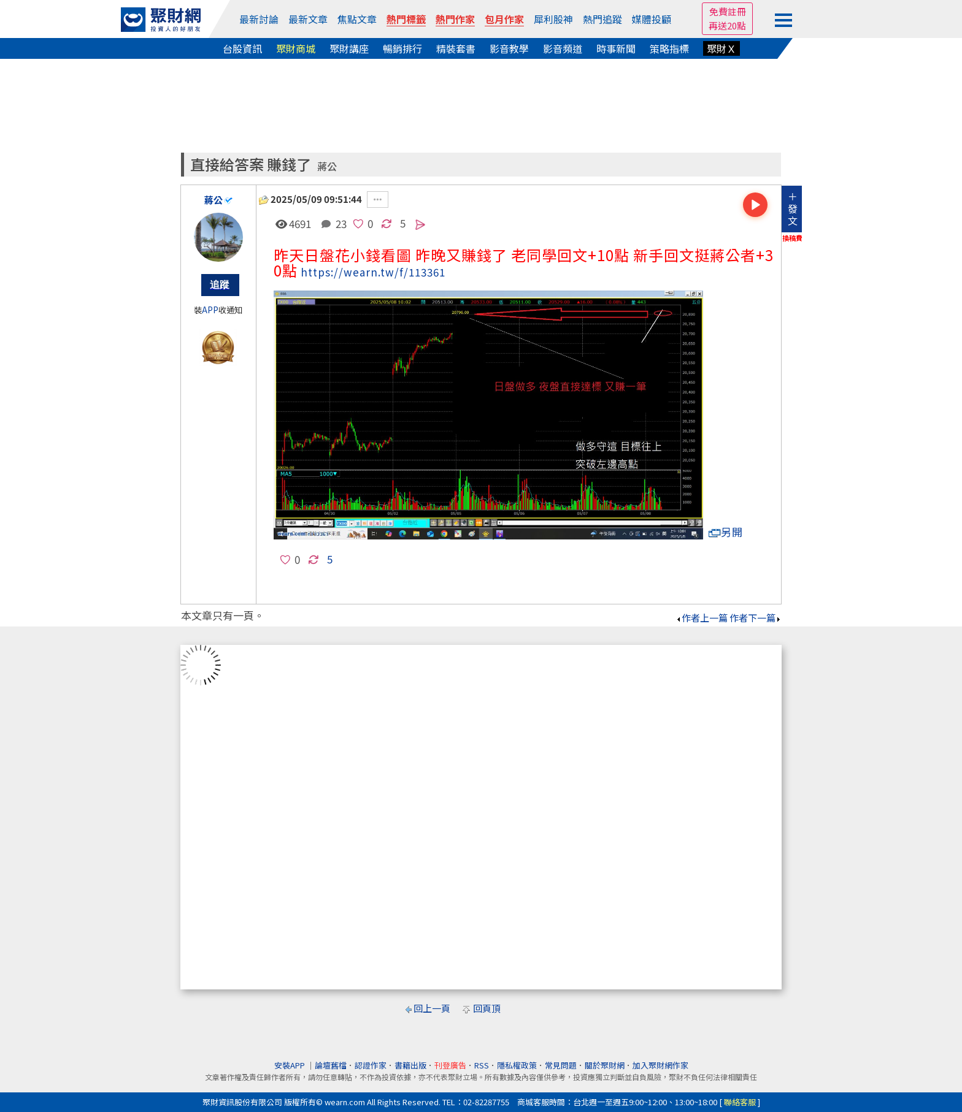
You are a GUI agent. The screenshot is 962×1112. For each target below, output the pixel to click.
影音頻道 (562, 48)
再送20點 (727, 25)
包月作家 (504, 19)
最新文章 (308, 19)
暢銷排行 (402, 48)
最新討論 (259, 19)
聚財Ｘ (721, 48)
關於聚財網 (605, 1065)
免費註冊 (727, 11)
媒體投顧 (651, 19)
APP (210, 310)
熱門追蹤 (602, 19)
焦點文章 (357, 19)
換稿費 (792, 238)
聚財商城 (295, 48)
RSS (481, 1065)
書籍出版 (410, 1065)
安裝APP (290, 1065)
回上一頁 (432, 1008)
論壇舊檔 (331, 1065)
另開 (726, 531)
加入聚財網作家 (660, 1065)
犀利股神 (553, 19)
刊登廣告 (450, 1065)
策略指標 (669, 48)
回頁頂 (487, 1008)
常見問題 (561, 1065)
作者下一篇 (755, 617)
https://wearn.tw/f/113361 (373, 272)
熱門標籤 (406, 19)
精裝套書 (455, 48)
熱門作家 (455, 19)
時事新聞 (616, 48)
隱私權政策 (517, 1065)
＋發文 (793, 208)
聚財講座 (349, 48)
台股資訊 (242, 48)
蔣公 (327, 166)
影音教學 (509, 48)
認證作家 (371, 1065)
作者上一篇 (701, 617)
